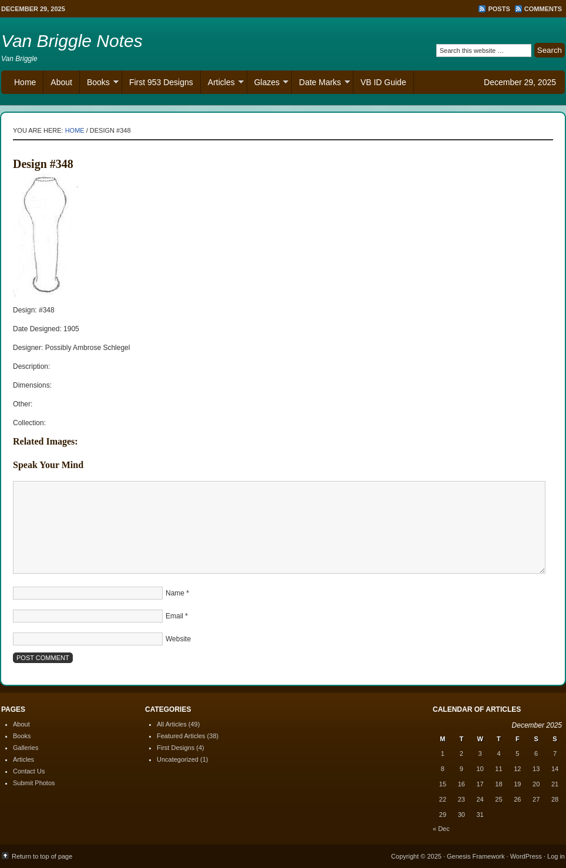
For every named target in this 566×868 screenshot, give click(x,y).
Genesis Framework (475, 856)
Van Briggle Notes (72, 41)
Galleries (25, 747)
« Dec (441, 828)
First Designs (175, 747)
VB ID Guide (383, 82)
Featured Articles (181, 735)
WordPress (526, 856)
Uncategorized (177, 759)
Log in (556, 856)
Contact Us (29, 771)
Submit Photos (34, 782)
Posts (499, 8)
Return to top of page (42, 856)
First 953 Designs (161, 82)
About (61, 82)
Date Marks (321, 84)
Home (25, 82)
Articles (222, 84)
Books (99, 84)
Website (178, 639)
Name (175, 593)
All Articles (172, 724)
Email (174, 616)
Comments (543, 8)
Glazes (268, 84)
